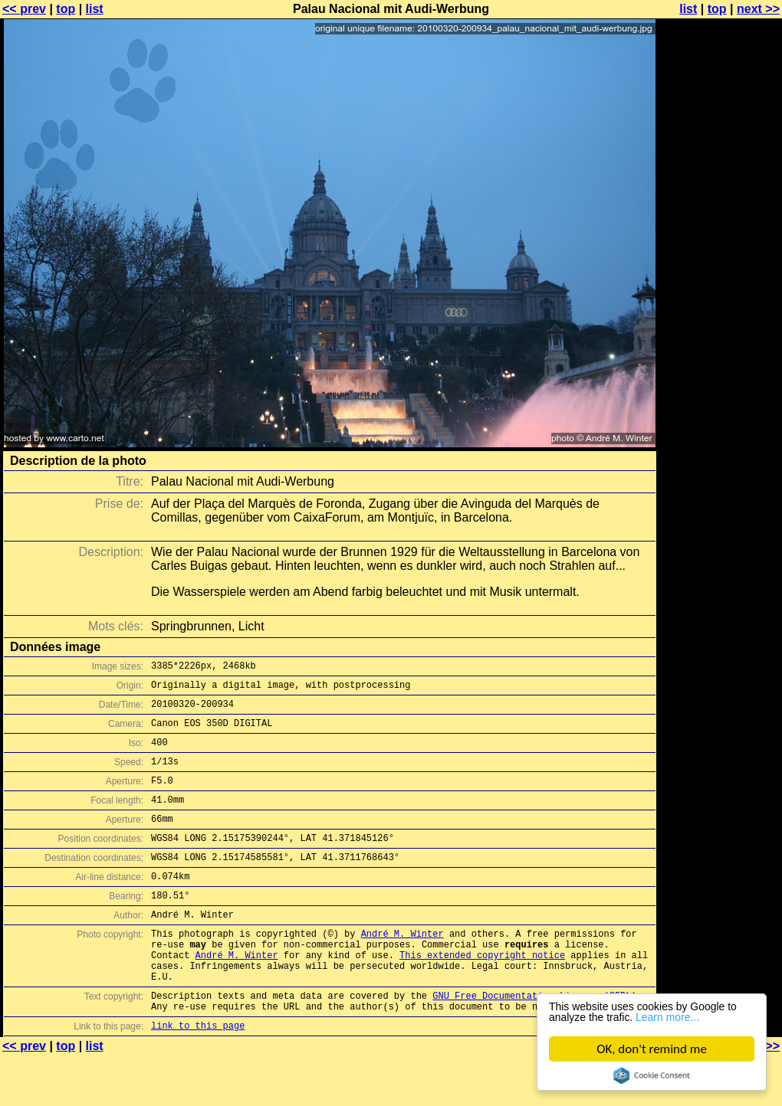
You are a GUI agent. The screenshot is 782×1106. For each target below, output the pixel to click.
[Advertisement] (720, 379)
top (65, 8)
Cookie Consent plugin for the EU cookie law (651, 1075)
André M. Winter (402, 967)
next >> (758, 8)
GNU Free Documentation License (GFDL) (534, 1041)
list (95, 8)
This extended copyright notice (482, 993)
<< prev (24, 8)
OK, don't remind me (652, 1049)
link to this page (198, 1075)
